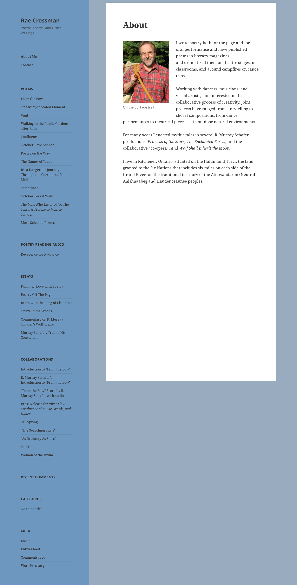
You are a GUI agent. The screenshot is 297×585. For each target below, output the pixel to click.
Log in (26, 541)
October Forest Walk (37, 196)
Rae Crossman (40, 20)
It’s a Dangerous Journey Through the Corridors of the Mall (43, 174)
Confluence (30, 136)
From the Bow (32, 99)
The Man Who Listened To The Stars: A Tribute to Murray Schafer (45, 209)
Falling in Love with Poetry (42, 286)
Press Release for (46, 409)
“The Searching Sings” (38, 430)
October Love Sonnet (37, 145)
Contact (27, 65)
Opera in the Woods (36, 311)
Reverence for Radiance (40, 254)
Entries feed (30, 549)
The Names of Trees (36, 161)
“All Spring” (30, 422)
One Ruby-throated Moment (43, 107)
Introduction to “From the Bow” (46, 369)
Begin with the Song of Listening (46, 303)
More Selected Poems (38, 222)
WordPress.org (32, 565)
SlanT (25, 447)
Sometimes (29, 188)
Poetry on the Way (35, 153)
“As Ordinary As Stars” (38, 438)
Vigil (24, 115)
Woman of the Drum (37, 455)
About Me (29, 56)
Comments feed (33, 557)
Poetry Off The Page (36, 294)
